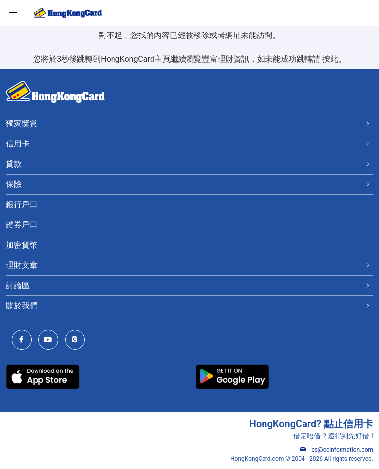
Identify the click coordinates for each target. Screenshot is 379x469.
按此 (330, 59)
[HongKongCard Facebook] (24, 340)
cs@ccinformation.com (336, 449)
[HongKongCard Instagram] (77, 340)
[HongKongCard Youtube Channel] (50, 340)
